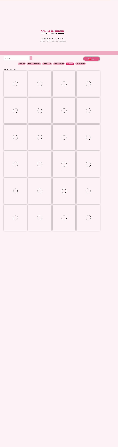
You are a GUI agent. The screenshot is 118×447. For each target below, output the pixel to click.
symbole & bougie (59, 63)
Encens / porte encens (34, 63)
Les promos (70, 63)
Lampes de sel (47, 63)
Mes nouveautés (80, 63)
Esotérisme (22, 63)
